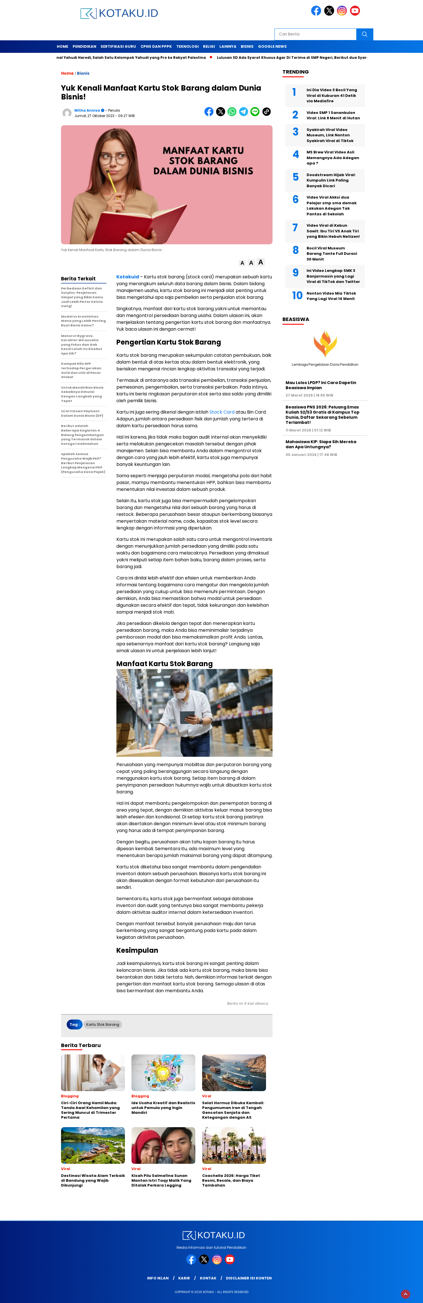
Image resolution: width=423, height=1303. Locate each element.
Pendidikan (84, 46)
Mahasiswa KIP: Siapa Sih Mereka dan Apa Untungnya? (321, 444)
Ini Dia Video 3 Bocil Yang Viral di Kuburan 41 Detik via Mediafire (332, 95)
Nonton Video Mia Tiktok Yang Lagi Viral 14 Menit (331, 296)
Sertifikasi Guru (118, 46)
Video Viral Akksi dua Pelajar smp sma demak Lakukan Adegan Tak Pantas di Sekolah (332, 206)
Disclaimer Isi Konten (249, 1278)
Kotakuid (128, 277)
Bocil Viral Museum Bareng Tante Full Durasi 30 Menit (332, 253)
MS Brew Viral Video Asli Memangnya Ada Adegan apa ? (333, 157)
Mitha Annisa (87, 110)
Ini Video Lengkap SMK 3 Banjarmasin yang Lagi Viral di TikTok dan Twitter (333, 276)
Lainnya (227, 46)
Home (62, 46)
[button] (242, 263)
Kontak (208, 1278)
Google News (272, 46)
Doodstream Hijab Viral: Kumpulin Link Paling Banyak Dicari (331, 180)
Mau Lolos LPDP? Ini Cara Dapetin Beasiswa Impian (321, 385)
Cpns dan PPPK (156, 46)
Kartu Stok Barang (102, 1024)
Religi (209, 46)
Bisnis (247, 46)
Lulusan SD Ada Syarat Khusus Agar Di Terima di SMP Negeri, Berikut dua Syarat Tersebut (306, 57)
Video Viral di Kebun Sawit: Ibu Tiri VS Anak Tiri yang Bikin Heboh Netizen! (333, 231)
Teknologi (187, 46)
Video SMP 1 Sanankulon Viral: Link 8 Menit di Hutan (333, 115)
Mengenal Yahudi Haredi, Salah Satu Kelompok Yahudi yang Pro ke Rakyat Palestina (127, 57)
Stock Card (222, 412)
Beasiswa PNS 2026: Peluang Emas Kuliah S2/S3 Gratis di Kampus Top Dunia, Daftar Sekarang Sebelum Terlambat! (322, 415)
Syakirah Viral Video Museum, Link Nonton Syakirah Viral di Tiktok (330, 135)
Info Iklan (158, 1278)
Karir (184, 1278)
